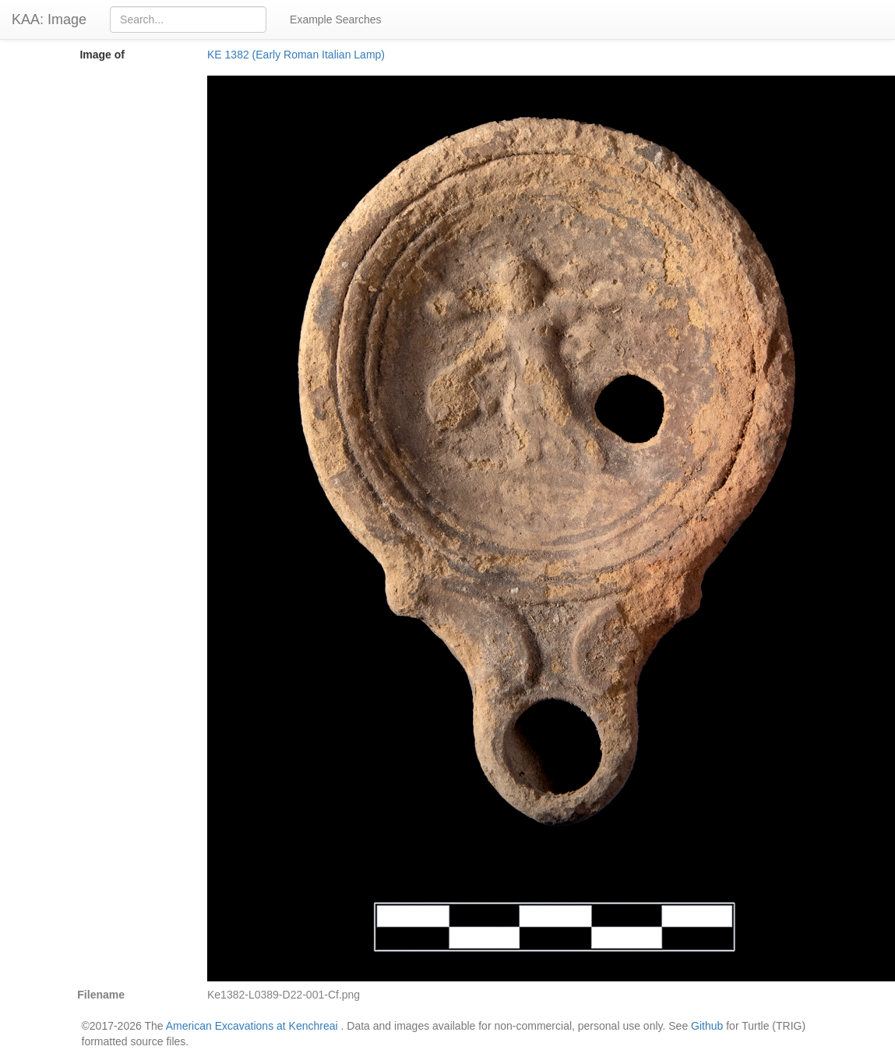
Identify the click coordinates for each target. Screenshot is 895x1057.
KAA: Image (49, 19)
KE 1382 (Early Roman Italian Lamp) (296, 54)
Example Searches (336, 19)
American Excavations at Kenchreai (252, 1026)
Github (707, 1026)
